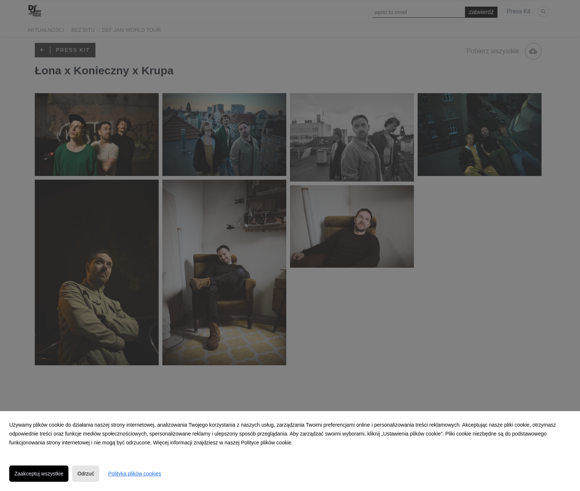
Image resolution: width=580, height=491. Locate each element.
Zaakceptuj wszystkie (38, 474)
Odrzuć (85, 474)
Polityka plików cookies (134, 474)
